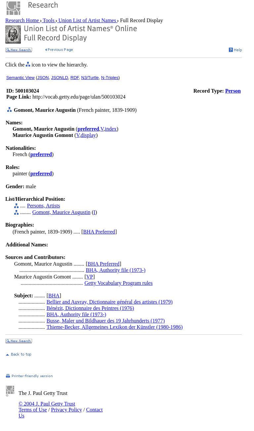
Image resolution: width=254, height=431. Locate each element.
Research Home (22, 20)
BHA (54, 295)
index (111, 129)
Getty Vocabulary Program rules (118, 283)
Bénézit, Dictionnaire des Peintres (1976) (90, 308)
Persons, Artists (43, 205)
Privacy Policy (66, 409)
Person (233, 91)
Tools (49, 20)
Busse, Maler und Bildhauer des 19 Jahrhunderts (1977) (106, 320)
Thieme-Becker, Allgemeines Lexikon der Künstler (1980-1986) (115, 327)
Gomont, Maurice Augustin (61, 212)
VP (89, 277)
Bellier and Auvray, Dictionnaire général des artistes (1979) (110, 302)
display (88, 135)
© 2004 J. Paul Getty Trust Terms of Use (47, 406)
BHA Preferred (99, 232)
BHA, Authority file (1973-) (115, 270)
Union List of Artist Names (87, 20)
